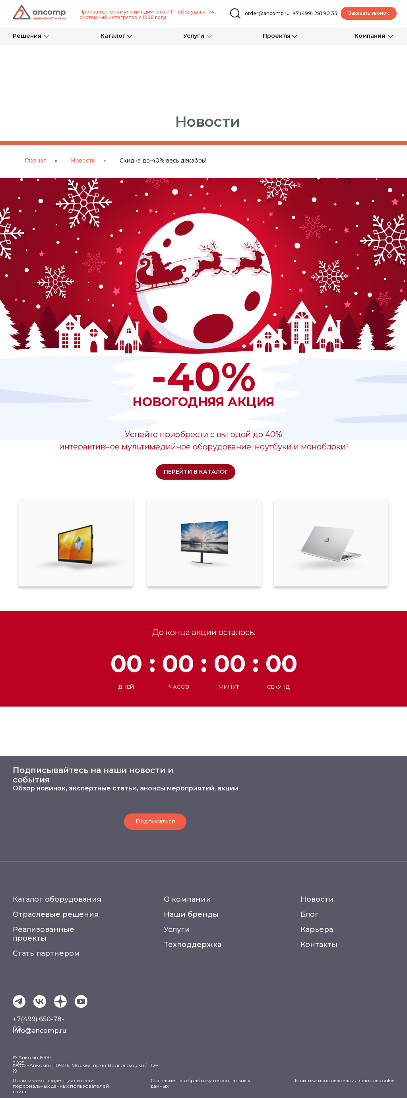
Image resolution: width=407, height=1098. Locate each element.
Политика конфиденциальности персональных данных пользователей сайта (61, 1085)
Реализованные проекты (43, 934)
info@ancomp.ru (39, 1030)
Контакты (318, 944)
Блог (309, 914)
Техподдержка (192, 944)
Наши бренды (191, 914)
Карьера (316, 929)
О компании (187, 899)
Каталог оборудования (57, 899)
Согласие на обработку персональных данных (200, 1083)
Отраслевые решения (56, 914)
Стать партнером (46, 953)
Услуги (177, 929)
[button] (369, 13)
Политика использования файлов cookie (343, 1080)
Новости (83, 160)
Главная (36, 160)
